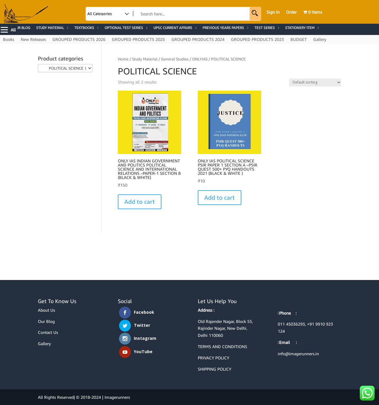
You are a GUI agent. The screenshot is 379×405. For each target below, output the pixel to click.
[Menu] (8, 29)
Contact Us (48, 332)
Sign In (273, 12)
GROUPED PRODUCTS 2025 (138, 39)
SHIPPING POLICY (214, 369)
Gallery (319, 39)
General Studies (175, 59)
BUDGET (298, 39)
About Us (46, 310)
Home (123, 59)
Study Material (145, 59)
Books (8, 39)
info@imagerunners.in (298, 353)
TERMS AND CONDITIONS (222, 346)
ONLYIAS (200, 59)
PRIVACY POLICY (213, 357)
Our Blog (46, 321)
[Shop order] (315, 83)
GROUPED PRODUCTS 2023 (257, 39)
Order (291, 12)
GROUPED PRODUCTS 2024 (197, 39)
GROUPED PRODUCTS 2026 (78, 39)
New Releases (33, 39)
